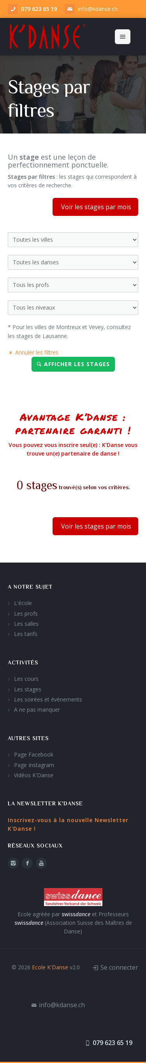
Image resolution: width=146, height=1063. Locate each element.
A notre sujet (30, 586)
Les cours (26, 678)
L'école (23, 603)
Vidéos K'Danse (33, 774)
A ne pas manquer (37, 709)
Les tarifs (25, 633)
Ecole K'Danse (50, 966)
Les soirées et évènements (48, 699)
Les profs (26, 613)
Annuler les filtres (33, 352)
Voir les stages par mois (95, 206)
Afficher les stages (73, 364)
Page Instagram (34, 764)
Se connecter (119, 967)
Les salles (26, 623)
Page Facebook (33, 754)
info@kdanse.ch (98, 8)
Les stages (27, 689)
